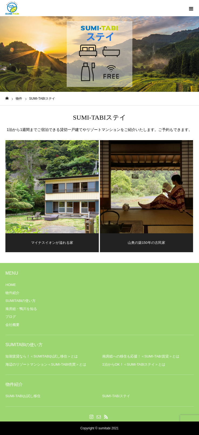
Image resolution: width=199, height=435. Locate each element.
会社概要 (12, 325)
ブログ (10, 317)
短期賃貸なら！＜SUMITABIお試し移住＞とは (41, 356)
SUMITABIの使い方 (20, 301)
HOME (10, 285)
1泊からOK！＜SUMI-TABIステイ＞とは (134, 364)
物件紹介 (12, 293)
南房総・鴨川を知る (21, 309)
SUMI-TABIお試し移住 (23, 396)
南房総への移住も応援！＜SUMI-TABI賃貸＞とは (141, 356)
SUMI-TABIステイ (116, 396)
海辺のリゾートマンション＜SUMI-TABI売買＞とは (45, 364)
